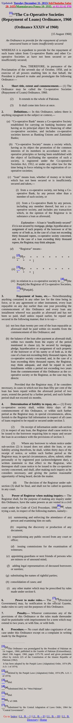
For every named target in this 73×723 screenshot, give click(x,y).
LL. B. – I (24, 716)
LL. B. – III (53, 716)
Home (43, 719)
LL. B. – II (39, 716)
